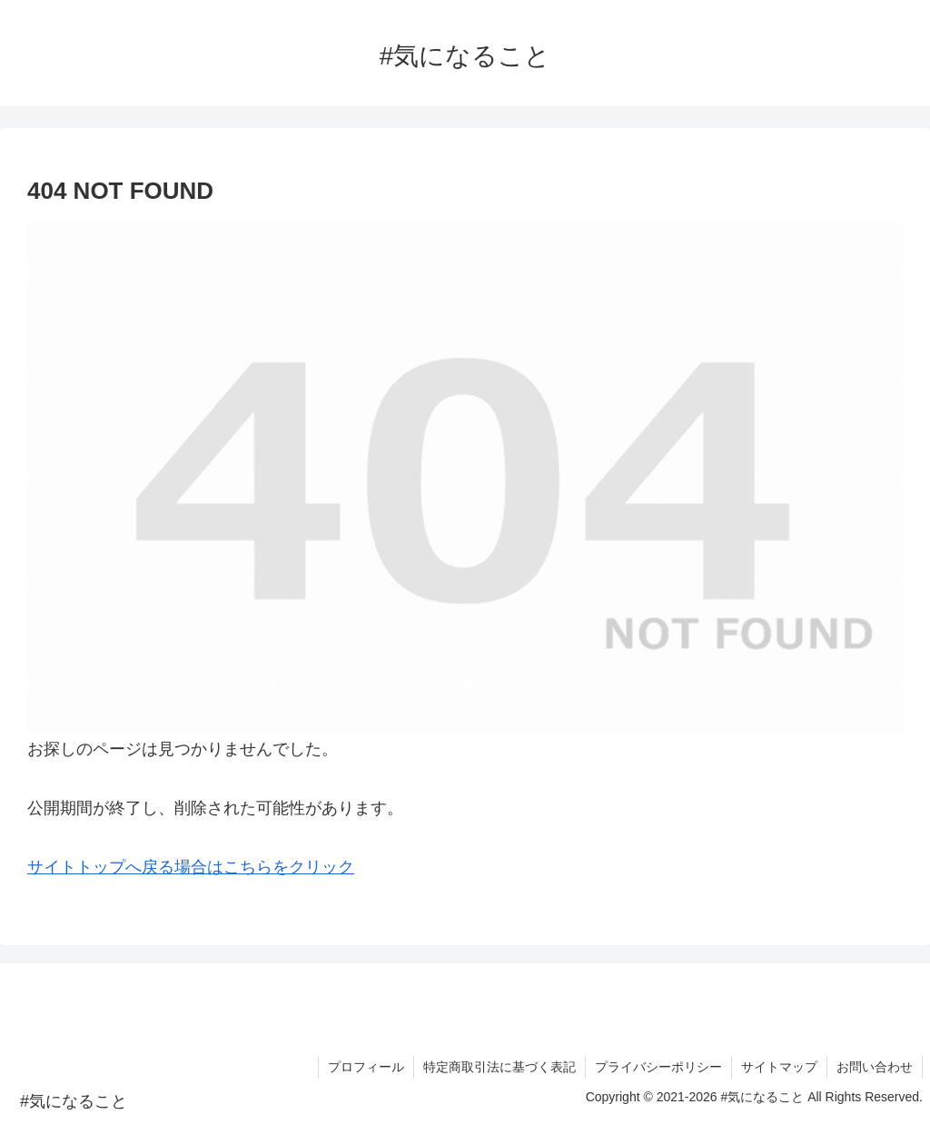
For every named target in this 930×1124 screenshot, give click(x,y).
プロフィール (366, 1067)
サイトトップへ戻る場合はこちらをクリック (190, 867)
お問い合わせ (874, 1067)
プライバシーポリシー (658, 1067)
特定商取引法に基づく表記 (499, 1067)
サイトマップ (779, 1067)
